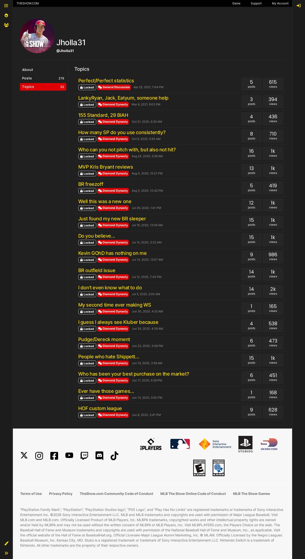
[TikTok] (114, 455)
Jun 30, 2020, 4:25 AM (147, 311)
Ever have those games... (106, 391)
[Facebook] (54, 455)
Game (236, 3)
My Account (280, 3)
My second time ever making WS (114, 305)
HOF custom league (100, 408)
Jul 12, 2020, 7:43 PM (147, 277)
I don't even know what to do (110, 288)
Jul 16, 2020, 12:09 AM (147, 225)
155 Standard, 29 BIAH (103, 115)
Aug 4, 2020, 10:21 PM (147, 173)
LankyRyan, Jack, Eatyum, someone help (123, 98)
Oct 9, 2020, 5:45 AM (146, 139)
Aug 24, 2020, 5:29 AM (147, 156)
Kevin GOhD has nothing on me (112, 253)
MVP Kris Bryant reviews (105, 167)
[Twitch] (84, 455)
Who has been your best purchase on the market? (133, 374)
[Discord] (99, 455)
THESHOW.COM (28, 3)
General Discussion (114, 87)
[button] (6, 543)
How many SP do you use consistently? (122, 132)
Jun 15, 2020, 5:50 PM (147, 397)
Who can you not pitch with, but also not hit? (127, 150)
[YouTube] (69, 455)
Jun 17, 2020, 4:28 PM (147, 380)
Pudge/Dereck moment (104, 339)
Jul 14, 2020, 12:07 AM (147, 259)
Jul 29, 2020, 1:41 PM (146, 208)
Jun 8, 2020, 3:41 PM (146, 415)
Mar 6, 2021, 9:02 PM (146, 104)
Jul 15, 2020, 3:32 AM (147, 242)
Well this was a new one (104, 201)
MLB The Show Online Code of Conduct (193, 493)
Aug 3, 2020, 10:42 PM (147, 190)
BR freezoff (90, 184)
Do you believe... (96, 236)
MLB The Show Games (251, 493)
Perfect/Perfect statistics (106, 81)
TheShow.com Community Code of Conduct (116, 493)
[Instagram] (39, 455)
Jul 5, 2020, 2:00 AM (146, 294)
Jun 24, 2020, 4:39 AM (147, 328)
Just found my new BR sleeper (112, 219)
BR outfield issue (96, 270)
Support (256, 3)
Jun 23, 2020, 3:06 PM (147, 346)
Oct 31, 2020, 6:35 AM (147, 121)
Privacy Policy (60, 493)
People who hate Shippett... (108, 357)
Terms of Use (31, 493)
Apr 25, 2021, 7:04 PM (149, 87)
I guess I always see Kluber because (118, 322)
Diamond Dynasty (113, 104)
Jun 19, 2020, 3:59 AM (147, 363)
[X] (24, 455)
